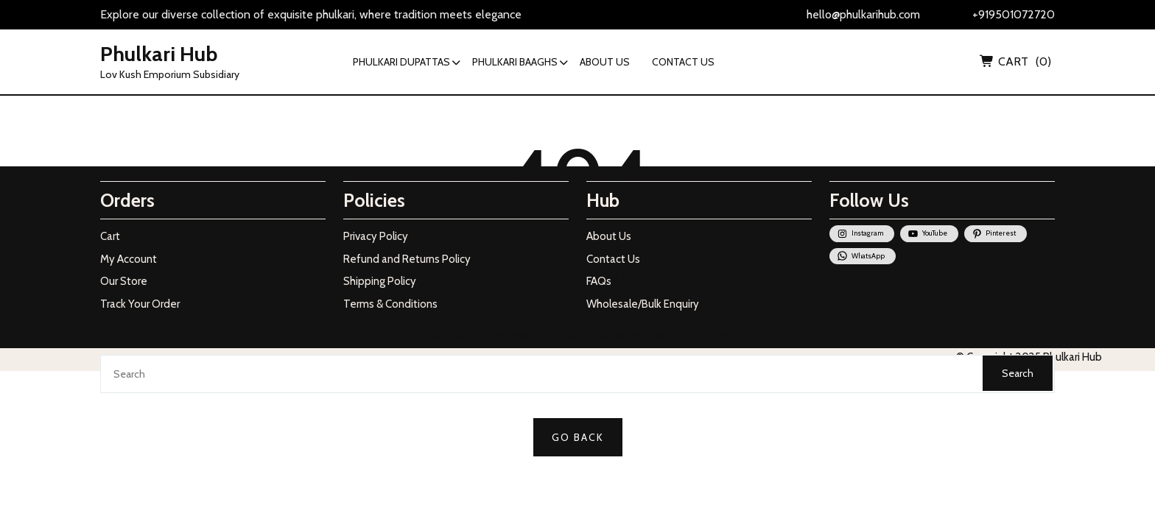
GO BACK (578, 437)
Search (1017, 373)
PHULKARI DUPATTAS (401, 61)
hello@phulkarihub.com (863, 14)
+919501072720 (1013, 14)
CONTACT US (683, 61)
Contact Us (613, 259)
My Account (128, 259)
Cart (110, 236)
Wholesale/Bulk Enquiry (642, 304)
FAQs (598, 281)
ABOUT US (605, 61)
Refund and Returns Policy (407, 259)
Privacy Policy (375, 236)
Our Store (123, 281)
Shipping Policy (379, 281)
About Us (608, 236)
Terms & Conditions (390, 304)
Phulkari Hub (158, 53)
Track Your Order (140, 304)
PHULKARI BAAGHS (515, 61)
